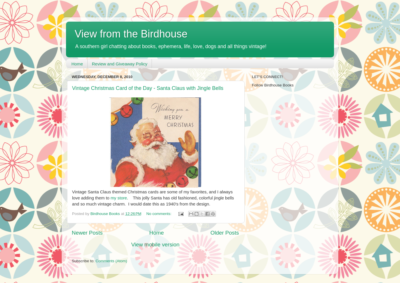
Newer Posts (87, 233)
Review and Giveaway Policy (120, 63)
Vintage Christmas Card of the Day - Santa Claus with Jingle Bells (147, 88)
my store (119, 198)
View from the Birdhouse (131, 34)
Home (77, 63)
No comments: (159, 214)
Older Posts (224, 233)
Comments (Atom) (111, 261)
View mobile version (155, 245)
